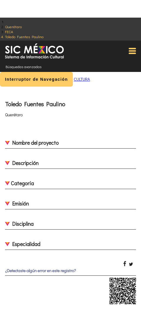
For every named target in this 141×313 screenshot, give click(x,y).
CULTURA (82, 79)
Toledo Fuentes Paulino (24, 36)
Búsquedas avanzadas (23, 66)
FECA (9, 31)
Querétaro (13, 26)
